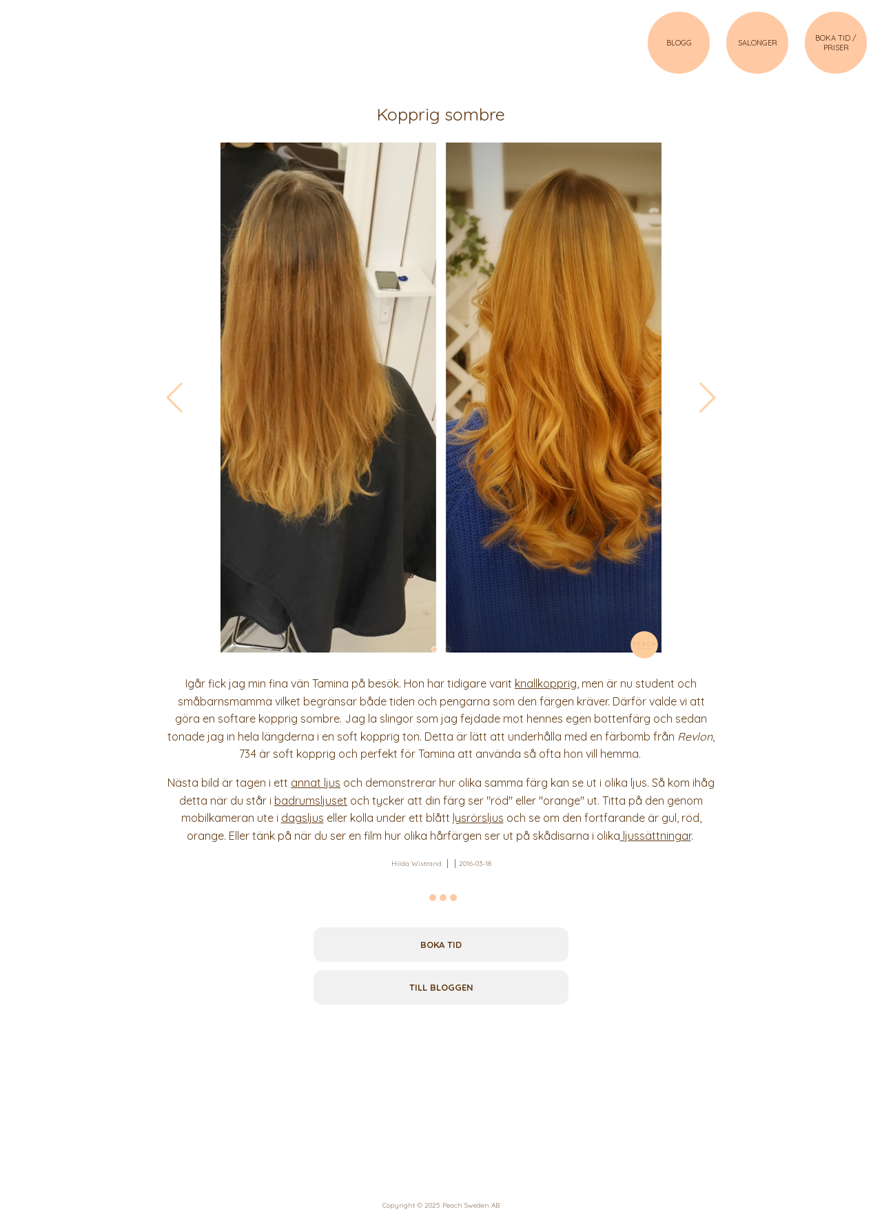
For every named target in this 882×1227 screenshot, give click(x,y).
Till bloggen (441, 987)
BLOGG (679, 43)
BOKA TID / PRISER (836, 42)
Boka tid (441, 944)
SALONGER (757, 43)
